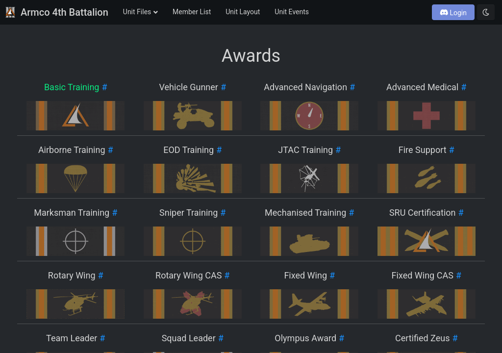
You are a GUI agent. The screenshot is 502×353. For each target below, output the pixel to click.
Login (453, 13)
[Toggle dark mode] (486, 12)
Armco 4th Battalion (56, 12)
